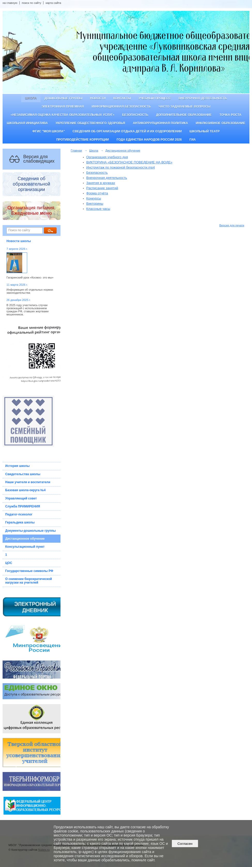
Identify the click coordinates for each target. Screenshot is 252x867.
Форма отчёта (97, 193)
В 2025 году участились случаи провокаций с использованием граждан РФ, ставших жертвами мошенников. (27, 310)
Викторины (94, 203)
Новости (98, 98)
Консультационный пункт (24, 546)
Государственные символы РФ (29, 571)
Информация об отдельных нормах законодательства (29, 291)
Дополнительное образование (184, 115)
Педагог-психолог (18, 514)
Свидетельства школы (22, 474)
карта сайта (53, 2)
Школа (31, 98)
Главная (76, 150)
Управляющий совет (21, 498)
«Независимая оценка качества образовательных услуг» (62, 115)
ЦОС (8, 563)
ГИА (192, 139)
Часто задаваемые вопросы (184, 106)
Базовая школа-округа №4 (25, 490)
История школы (17, 466)
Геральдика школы (20, 522)
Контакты (122, 98)
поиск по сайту (31, 2)
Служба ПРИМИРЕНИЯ (22, 506)
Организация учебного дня (107, 157)
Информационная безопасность (121, 106)
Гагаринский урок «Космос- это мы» (30, 277)
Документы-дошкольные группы (30, 530)
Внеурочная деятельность (203, 98)
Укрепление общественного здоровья (90, 123)
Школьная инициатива (27, 123)
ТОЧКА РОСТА (230, 115)
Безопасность (135, 115)
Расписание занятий (102, 188)
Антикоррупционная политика (160, 123)
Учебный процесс (155, 98)
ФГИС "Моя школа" (48, 131)
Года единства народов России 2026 (149, 139)
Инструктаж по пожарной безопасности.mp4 (120, 167)
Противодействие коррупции (82, 139)
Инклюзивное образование (220, 123)
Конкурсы (93, 198)
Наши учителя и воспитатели (27, 482)
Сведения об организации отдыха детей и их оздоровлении (127, 131)
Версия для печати (231, 225)
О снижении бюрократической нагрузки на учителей (28, 580)
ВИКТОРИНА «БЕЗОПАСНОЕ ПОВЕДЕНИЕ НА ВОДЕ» (129, 162)
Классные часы (98, 209)
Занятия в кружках (100, 183)
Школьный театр (204, 131)
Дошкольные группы (63, 98)
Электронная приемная (63, 106)
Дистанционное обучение (25, 538)
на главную (10, 2)
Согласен (184, 844)
